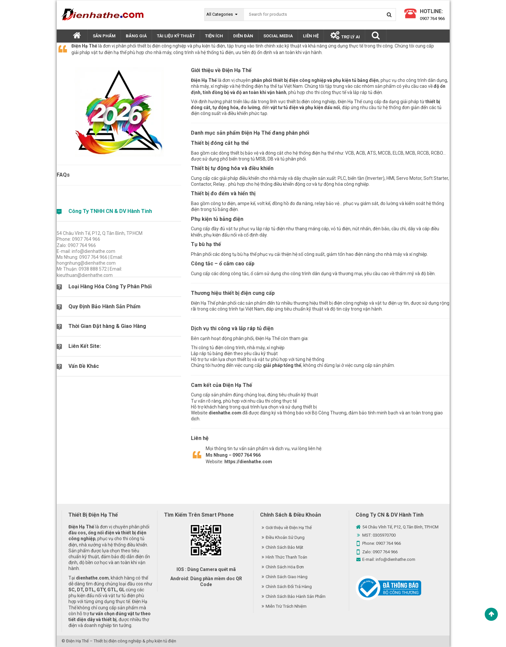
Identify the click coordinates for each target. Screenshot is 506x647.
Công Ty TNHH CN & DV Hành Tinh (110, 211)
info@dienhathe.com (395, 559)
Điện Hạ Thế (77, 640)
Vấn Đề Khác (83, 366)
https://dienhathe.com (248, 461)
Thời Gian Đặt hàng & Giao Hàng (107, 326)
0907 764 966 (432, 18)
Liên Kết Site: (84, 346)
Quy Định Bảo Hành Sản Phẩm (104, 306)
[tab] (119, 214)
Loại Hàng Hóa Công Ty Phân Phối (110, 286)
